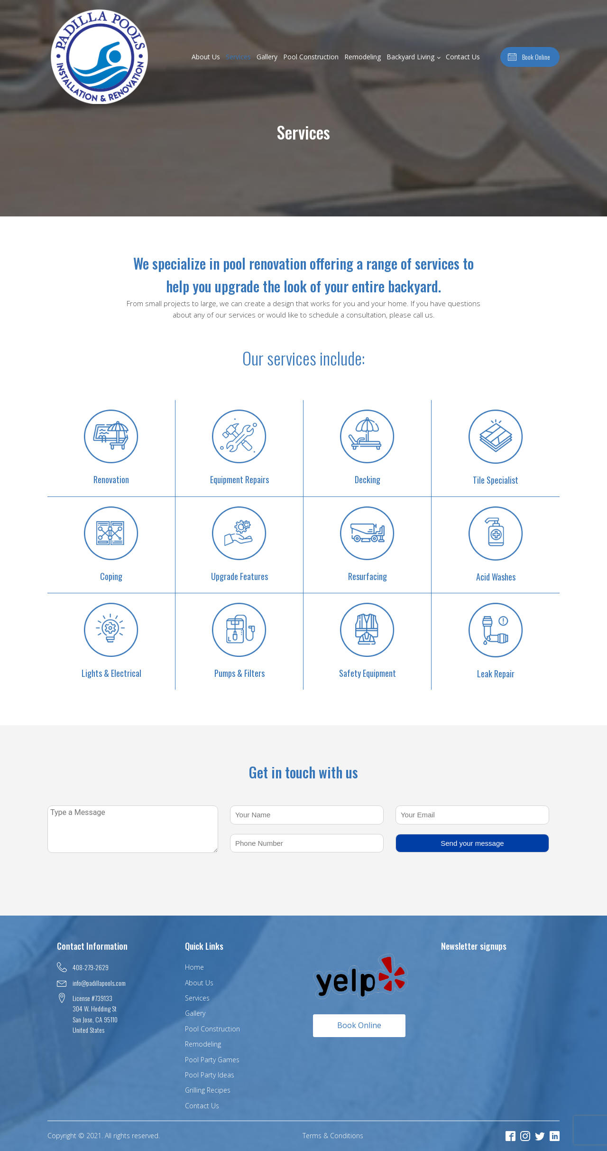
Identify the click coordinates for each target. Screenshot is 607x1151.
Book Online (359, 1025)
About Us (206, 56)
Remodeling (362, 56)
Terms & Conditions (333, 1135)
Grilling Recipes (207, 1090)
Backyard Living (410, 56)
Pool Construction (311, 56)
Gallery (267, 56)
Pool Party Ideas (209, 1074)
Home (194, 967)
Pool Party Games (212, 1059)
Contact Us (463, 56)
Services (238, 56)
